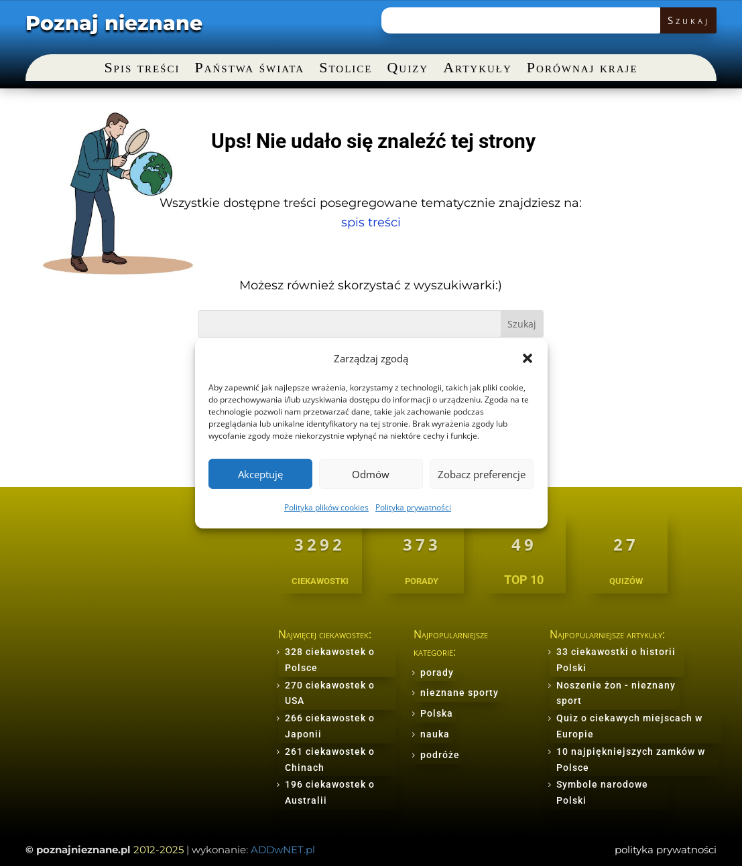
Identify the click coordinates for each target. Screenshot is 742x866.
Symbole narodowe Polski (602, 792)
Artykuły (477, 69)
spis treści (371, 222)
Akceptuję (260, 474)
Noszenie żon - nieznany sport (616, 693)
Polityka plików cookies (326, 507)
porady (437, 672)
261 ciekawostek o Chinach (330, 759)
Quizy (407, 69)
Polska (436, 713)
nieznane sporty (459, 692)
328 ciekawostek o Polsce (330, 659)
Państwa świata (249, 69)
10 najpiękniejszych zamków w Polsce (630, 759)
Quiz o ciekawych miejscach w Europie (629, 726)
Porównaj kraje (582, 69)
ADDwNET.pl (283, 849)
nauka (435, 734)
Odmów (370, 474)
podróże (440, 754)
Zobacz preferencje (481, 474)
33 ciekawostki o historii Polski (616, 659)
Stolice (345, 69)
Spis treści (142, 69)
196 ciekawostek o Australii (330, 792)
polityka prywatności (666, 849)
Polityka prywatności (413, 507)
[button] (527, 358)
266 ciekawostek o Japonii (330, 726)
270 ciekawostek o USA (330, 693)
